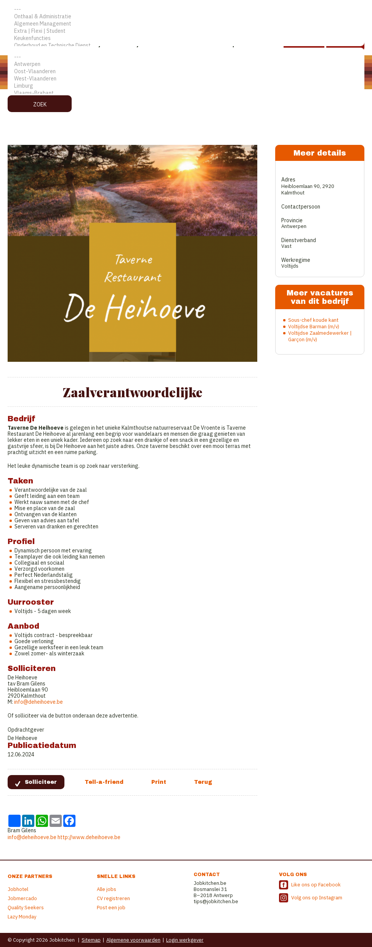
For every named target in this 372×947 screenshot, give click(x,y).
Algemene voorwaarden (133, 940)
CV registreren (113, 898)
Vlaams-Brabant (186, 93)
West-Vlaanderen (186, 78)
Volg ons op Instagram (316, 897)
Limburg (186, 86)
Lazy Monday (22, 916)
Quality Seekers (26, 907)
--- (186, 9)
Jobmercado (22, 898)
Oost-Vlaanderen (186, 71)
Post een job (111, 907)
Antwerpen (186, 64)
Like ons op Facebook (316, 884)
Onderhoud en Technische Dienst (186, 45)
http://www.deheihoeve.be (89, 837)
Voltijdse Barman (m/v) (313, 326)
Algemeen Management (186, 23)
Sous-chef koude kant (313, 320)
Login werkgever (185, 940)
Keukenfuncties (186, 38)
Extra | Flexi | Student (186, 31)
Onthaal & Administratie (186, 16)
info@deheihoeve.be (38, 701)
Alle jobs (106, 889)
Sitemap (91, 940)
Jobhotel (18, 889)
